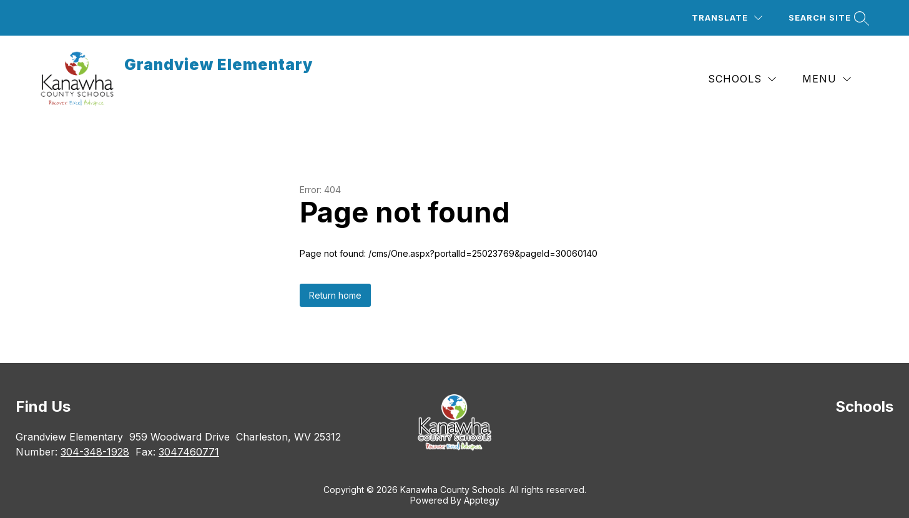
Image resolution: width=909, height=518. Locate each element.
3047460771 (189, 452)
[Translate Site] (727, 18)
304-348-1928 (95, 452)
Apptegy (481, 500)
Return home (335, 295)
